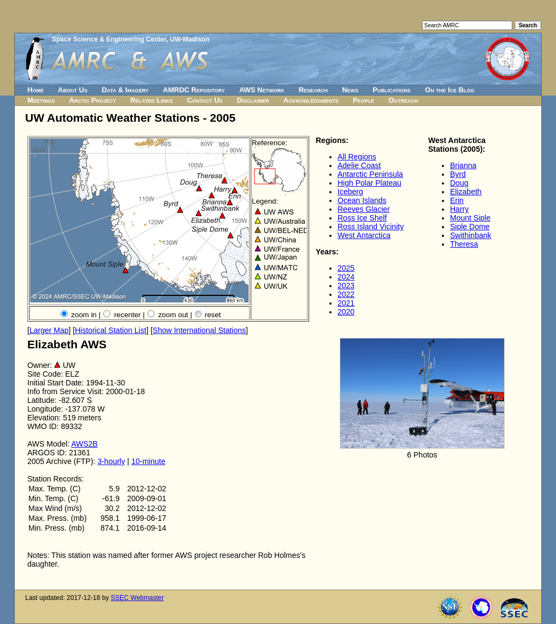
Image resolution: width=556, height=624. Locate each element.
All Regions (357, 156)
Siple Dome (469, 226)
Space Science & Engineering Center (109, 39)
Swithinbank (471, 235)
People (363, 100)
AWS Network (262, 90)
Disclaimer (253, 100)
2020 (346, 311)
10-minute (148, 461)
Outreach (403, 100)
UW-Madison (189, 39)
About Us (72, 90)
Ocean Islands (362, 200)
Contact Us (204, 100)
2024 (346, 276)
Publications (391, 90)
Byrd (458, 174)
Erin (457, 200)
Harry (459, 209)
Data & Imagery (125, 90)
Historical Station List (110, 330)
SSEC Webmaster (137, 598)
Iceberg (350, 191)
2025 (346, 268)
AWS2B (84, 443)
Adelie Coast (359, 165)
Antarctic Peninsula (370, 174)
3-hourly (111, 461)
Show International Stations (199, 330)
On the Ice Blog (449, 90)
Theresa (464, 244)
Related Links (151, 100)
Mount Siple (470, 217)
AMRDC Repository (193, 90)
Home (35, 90)
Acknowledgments (311, 100)
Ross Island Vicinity (371, 226)
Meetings (41, 100)
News (350, 90)
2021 (346, 303)
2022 (346, 294)
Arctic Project (92, 100)
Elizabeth (466, 191)
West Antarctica (364, 235)
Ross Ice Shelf (362, 217)
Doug (459, 183)
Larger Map (49, 330)
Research (313, 90)
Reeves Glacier (364, 209)
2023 (346, 285)
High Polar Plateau (369, 183)
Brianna (463, 165)
